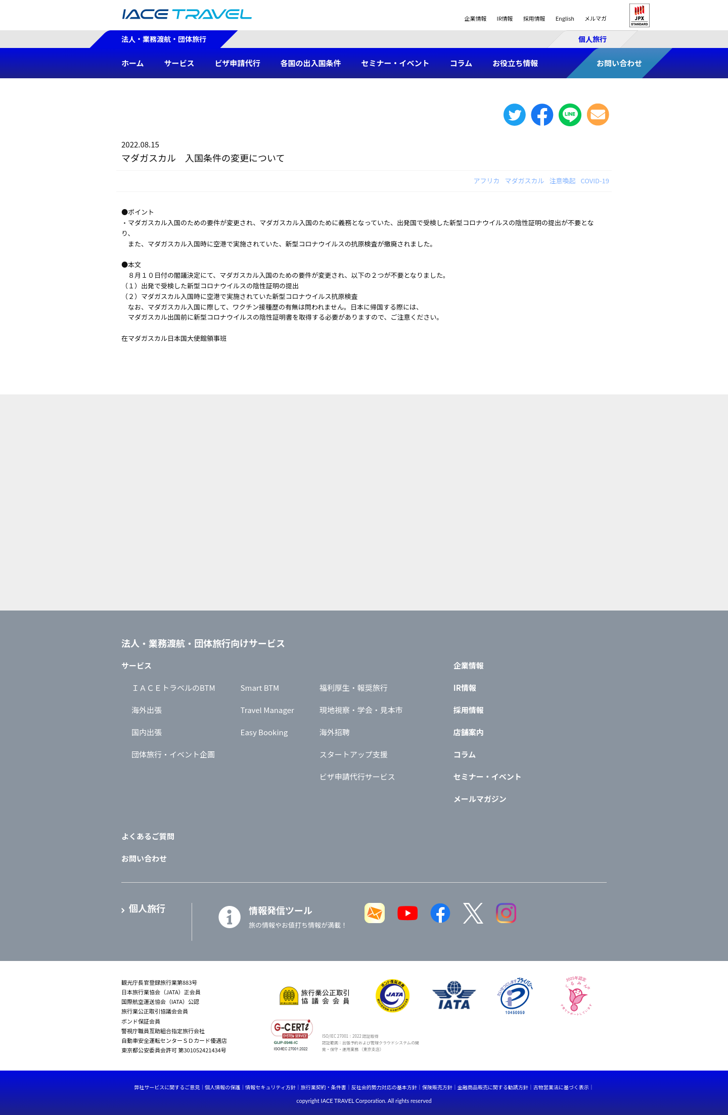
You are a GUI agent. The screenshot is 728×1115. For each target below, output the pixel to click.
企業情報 (475, 18)
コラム (464, 754)
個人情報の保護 (222, 1087)
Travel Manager (267, 709)
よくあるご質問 (147, 836)
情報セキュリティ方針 (270, 1087)
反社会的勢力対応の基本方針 (384, 1087)
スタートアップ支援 (354, 754)
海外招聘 (335, 732)
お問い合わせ (144, 858)
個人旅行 (592, 39)
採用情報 (534, 18)
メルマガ (595, 18)
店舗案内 (468, 732)
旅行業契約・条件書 (323, 1087)
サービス (136, 665)
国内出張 (146, 732)
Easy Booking (264, 732)
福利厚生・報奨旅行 (354, 687)
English (565, 18)
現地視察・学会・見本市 (361, 709)
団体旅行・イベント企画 (173, 754)
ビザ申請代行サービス (357, 776)
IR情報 (504, 18)
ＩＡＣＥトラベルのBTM (173, 687)
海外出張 (146, 709)
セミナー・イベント (487, 776)
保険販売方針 (437, 1087)
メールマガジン (480, 798)
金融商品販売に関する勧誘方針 (493, 1087)
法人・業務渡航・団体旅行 (163, 39)
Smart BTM (260, 687)
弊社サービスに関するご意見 (167, 1087)
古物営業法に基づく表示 (561, 1087)
